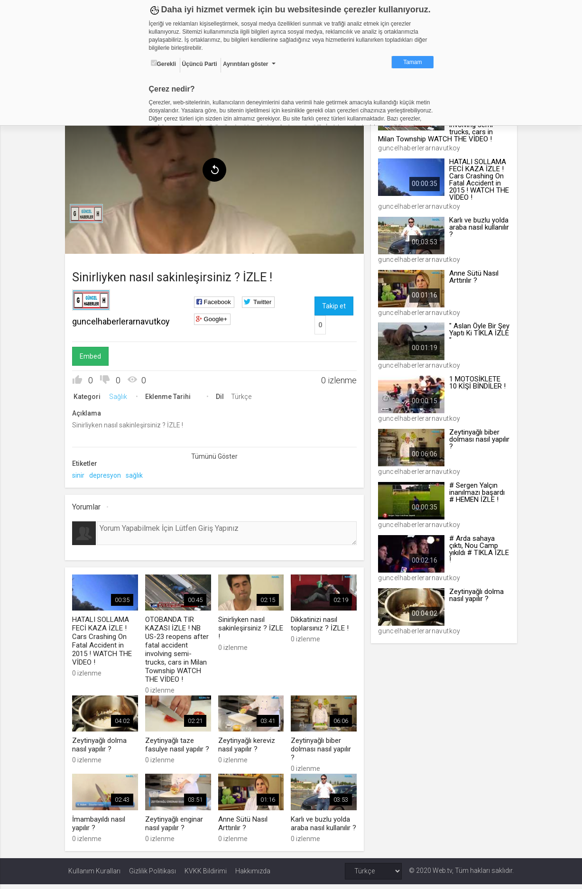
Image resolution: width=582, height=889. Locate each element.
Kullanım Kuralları (94, 876)
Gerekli (163, 63)
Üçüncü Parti (199, 64)
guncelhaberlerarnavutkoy (124, 319)
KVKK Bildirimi (206, 876)
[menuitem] (89, 211)
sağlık (137, 473)
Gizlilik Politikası (152, 876)
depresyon (108, 473)
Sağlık (121, 394)
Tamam (412, 62)
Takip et (333, 304)
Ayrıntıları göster (245, 64)
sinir (81, 473)
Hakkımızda (252, 876)
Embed (93, 354)
